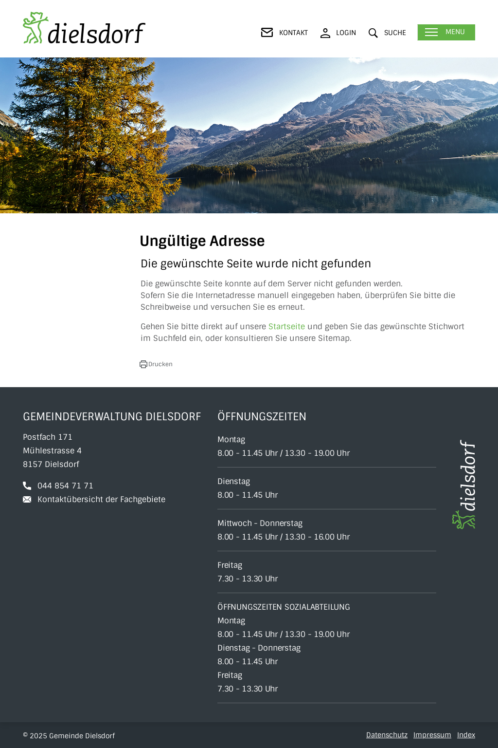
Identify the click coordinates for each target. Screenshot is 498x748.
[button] (387, 32)
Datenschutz (387, 734)
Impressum (432, 734)
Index (466, 734)
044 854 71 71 (65, 486)
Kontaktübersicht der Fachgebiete (101, 499)
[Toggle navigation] (446, 32)
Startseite (286, 326)
